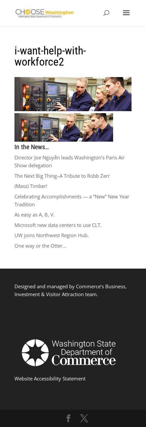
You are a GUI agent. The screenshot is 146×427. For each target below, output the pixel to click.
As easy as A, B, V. (34, 214)
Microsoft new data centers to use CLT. (58, 225)
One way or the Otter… (40, 245)
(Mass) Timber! (30, 186)
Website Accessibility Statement (49, 378)
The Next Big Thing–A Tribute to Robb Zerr (62, 176)
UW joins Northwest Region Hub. (51, 235)
